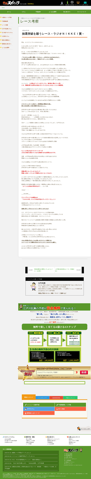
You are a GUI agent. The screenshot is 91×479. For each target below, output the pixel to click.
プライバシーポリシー (71, 458)
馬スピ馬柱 (29, 439)
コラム (24, 11)
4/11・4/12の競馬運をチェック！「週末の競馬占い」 (27, 459)
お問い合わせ (69, 457)
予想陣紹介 (50, 442)
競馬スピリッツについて (53, 439)
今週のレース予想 (30, 440)
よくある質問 (52, 11)
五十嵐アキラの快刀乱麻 (11, 440)
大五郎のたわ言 (8, 442)
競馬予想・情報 (30, 437)
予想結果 (38, 11)
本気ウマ (71, 443)
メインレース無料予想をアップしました (23, 456)
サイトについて (81, 11)
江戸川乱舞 (41, 283)
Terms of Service (39, 477)
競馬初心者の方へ (51, 440)
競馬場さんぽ (72, 442)
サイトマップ (69, 463)
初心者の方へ (67, 11)
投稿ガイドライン (70, 462)
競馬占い (71, 439)
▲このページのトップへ (83, 428)
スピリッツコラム (9, 437)
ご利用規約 (68, 460)
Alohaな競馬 (8, 439)
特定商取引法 (69, 455)
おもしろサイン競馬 (74, 440)
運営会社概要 (69, 454)
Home (3, 7)
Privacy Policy (30, 477)
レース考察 (29, 443)
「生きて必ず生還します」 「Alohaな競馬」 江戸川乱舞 (28, 463)
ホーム (9, 11)
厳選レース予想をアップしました (21, 452)
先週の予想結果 (30, 442)
